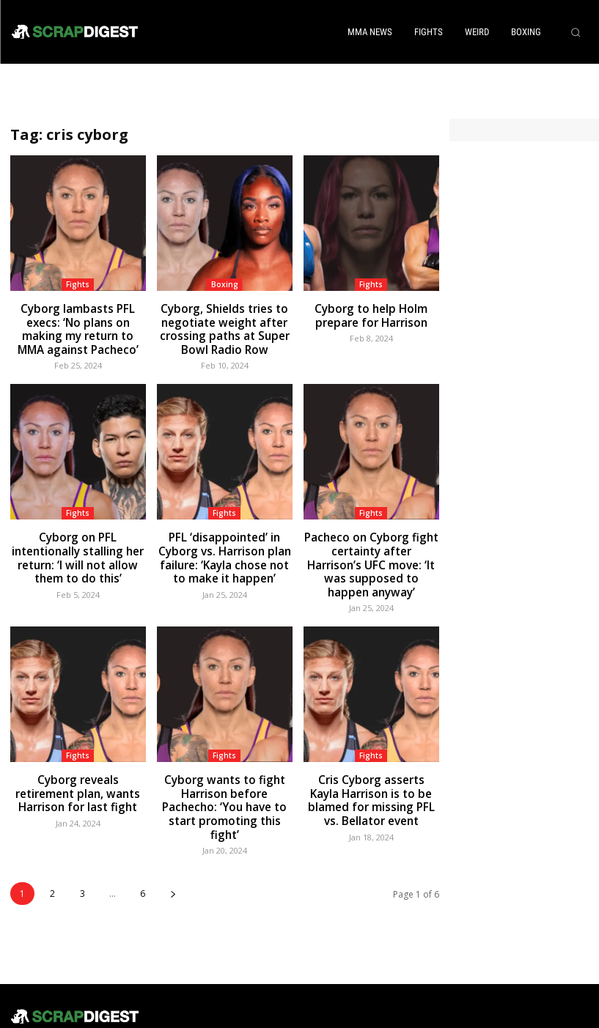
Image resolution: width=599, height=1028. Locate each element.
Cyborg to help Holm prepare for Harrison (371, 312)
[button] (575, 32)
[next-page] (173, 840)
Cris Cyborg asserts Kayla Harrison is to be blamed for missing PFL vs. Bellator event (371, 764)
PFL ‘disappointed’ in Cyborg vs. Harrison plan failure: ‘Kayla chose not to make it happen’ (224, 544)
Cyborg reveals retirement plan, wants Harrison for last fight (78, 759)
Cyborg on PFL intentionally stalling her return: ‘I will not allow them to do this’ (78, 538)
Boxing (224, 284)
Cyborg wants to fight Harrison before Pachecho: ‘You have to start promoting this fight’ (224, 764)
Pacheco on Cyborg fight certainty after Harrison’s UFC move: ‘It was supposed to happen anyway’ (371, 544)
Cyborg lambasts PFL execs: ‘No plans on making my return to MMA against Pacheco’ (78, 324)
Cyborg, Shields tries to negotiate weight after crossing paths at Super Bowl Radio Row (225, 324)
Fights (77, 284)
